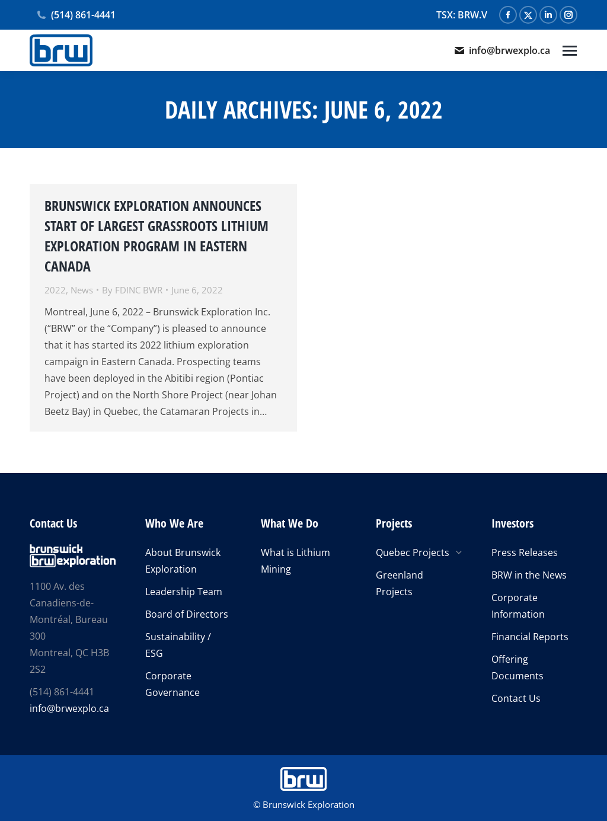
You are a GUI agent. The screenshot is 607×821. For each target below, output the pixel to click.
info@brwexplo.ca (501, 50)
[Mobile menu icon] (569, 50)
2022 (55, 290)
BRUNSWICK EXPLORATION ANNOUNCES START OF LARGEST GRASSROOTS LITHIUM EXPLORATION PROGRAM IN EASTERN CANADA (156, 236)
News (82, 290)
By (132, 290)
